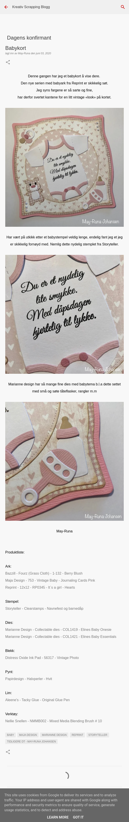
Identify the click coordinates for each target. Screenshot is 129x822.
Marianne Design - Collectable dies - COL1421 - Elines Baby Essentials (60, 637)
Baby (10, 735)
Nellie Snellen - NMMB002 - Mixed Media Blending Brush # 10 (53, 721)
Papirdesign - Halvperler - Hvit (28, 679)
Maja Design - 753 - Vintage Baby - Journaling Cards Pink (50, 580)
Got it (78, 817)
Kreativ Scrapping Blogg (31, 7)
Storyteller (97, 735)
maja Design (28, 735)
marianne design (54, 735)
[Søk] (122, 7)
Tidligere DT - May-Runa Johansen (31, 741)
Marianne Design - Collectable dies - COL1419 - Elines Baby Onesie (58, 629)
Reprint (77, 735)
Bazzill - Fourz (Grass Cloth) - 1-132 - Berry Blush (44, 573)
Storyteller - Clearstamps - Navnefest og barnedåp (44, 608)
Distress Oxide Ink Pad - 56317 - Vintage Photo (42, 658)
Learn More (58, 817)
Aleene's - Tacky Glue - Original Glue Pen (37, 700)
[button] (8, 63)
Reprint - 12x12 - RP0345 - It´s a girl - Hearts (40, 587)
